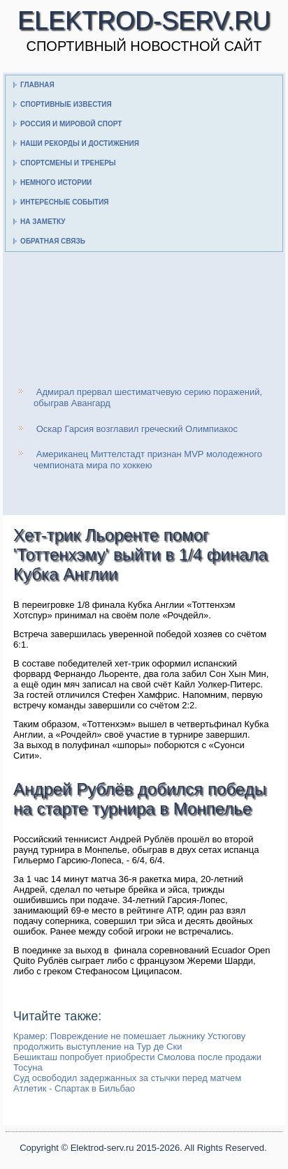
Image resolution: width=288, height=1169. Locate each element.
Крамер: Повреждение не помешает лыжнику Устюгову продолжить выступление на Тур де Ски (129, 1041)
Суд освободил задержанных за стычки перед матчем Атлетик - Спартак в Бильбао (127, 1083)
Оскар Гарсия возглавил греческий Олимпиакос (137, 429)
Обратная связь (52, 241)
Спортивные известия (66, 104)
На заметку (42, 221)
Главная (37, 85)
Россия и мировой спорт (71, 124)
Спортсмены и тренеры (67, 163)
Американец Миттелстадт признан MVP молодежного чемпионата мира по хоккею (148, 459)
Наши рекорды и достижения (79, 143)
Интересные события (64, 202)
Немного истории (56, 182)
